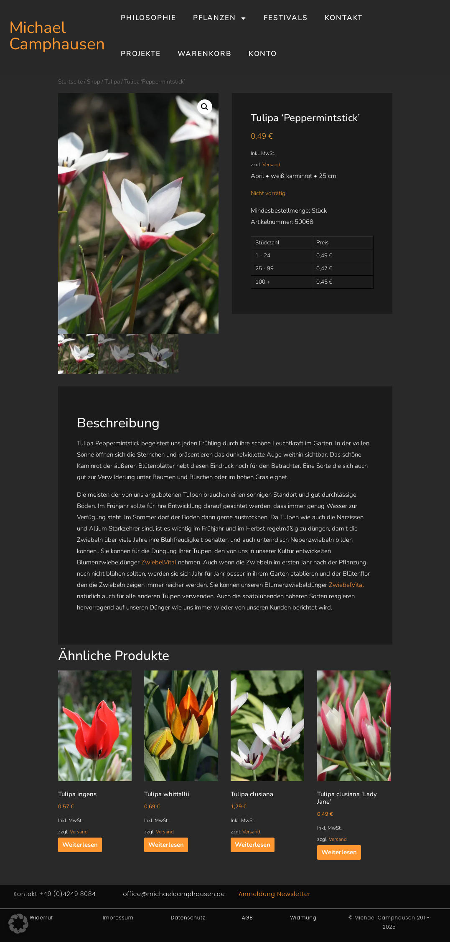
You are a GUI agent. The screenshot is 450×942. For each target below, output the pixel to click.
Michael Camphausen (57, 36)
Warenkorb (205, 53)
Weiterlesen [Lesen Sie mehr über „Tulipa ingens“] (80, 844)
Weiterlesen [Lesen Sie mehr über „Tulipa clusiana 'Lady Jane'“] (339, 852)
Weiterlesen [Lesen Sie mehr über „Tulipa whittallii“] (166, 844)
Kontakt (344, 18)
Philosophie (148, 18)
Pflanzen (220, 18)
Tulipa (112, 82)
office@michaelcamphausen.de (174, 894)
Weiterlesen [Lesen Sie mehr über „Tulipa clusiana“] (252, 844)
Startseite (70, 82)
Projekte (140, 53)
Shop (93, 82)
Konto (263, 53)
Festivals (286, 18)
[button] (204, 106)
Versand (271, 164)
